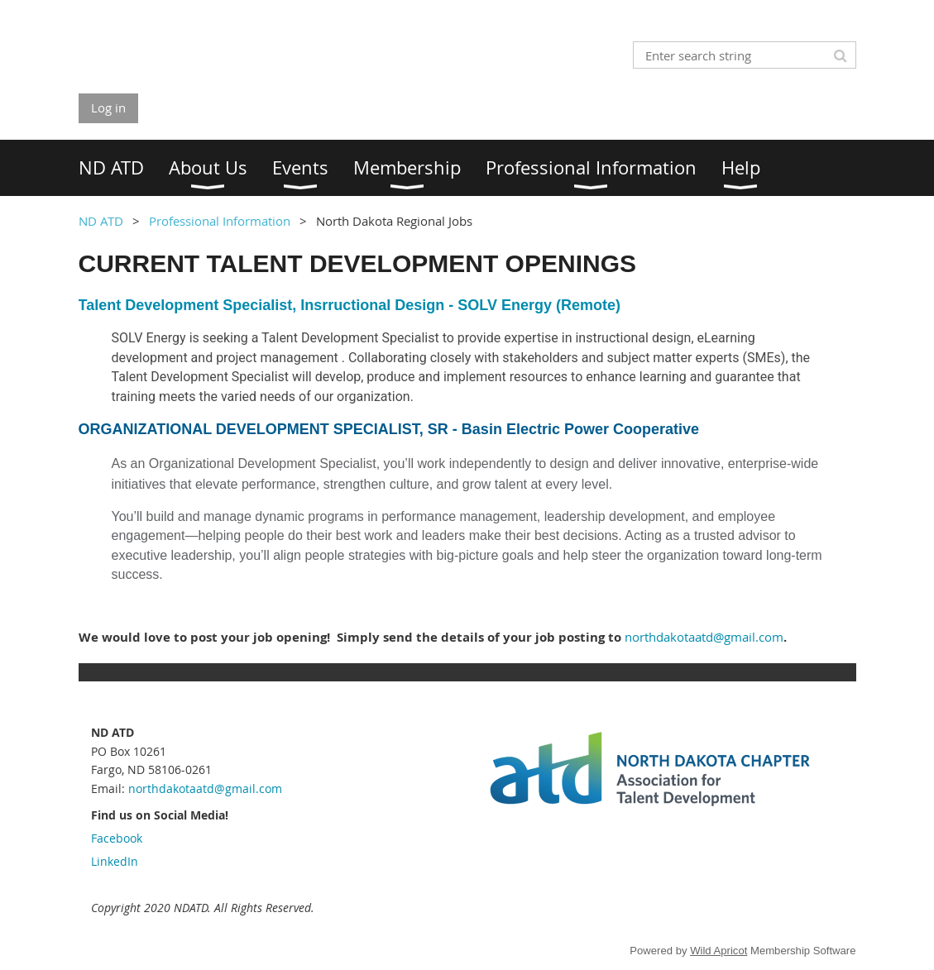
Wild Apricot (718, 950)
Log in (108, 107)
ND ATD (101, 221)
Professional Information (219, 221)
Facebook (116, 838)
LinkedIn (114, 861)
